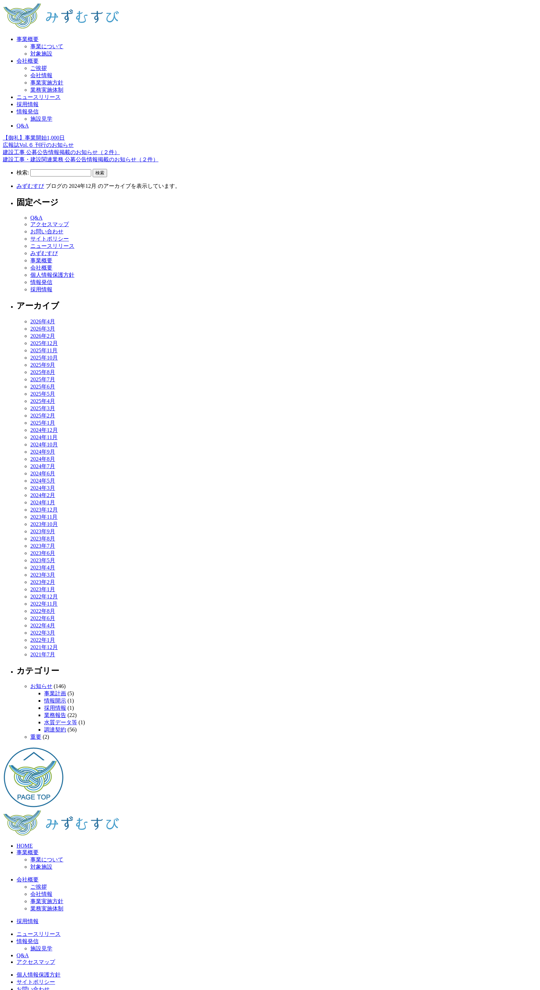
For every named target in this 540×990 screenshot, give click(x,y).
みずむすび (30, 186)
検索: (23, 172)
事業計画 (55, 693)
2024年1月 (42, 502)
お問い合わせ (46, 231)
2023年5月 (42, 560)
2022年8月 (42, 611)
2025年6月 (42, 387)
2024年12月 (44, 430)
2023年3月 (42, 575)
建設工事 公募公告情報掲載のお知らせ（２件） (61, 152)
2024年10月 (44, 444)
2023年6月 (42, 553)
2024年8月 (42, 459)
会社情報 (41, 75)
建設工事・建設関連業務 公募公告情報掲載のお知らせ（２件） (80, 159)
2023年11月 (44, 517)
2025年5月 (42, 394)
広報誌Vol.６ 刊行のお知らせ (38, 145)
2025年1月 (42, 423)
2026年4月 (42, 321)
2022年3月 (42, 633)
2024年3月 (42, 488)
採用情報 (28, 104)
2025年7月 (42, 379)
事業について (46, 46)
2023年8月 (42, 539)
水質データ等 (60, 722)
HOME (25, 846)
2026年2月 (42, 336)
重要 (35, 737)
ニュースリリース (39, 97)
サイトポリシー (49, 239)
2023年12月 (44, 510)
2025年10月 (44, 358)
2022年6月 (42, 618)
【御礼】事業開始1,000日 (34, 138)
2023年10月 (44, 524)
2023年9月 (42, 531)
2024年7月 (42, 466)
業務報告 (55, 715)
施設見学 (41, 119)
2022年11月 (44, 604)
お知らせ (41, 686)
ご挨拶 (38, 68)
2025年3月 (42, 408)
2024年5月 (42, 481)
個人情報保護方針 (52, 275)
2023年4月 (42, 567)
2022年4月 (42, 625)
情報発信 (28, 111)
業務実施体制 (46, 90)
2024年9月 (42, 452)
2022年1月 (42, 640)
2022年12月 (44, 596)
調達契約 (55, 730)
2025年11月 (44, 350)
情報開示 (55, 701)
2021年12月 (44, 647)
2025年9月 (42, 365)
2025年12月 (44, 343)
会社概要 (28, 61)
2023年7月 (42, 546)
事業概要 (28, 39)
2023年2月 (42, 582)
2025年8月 (42, 372)
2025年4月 (42, 401)
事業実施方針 (46, 82)
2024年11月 (44, 437)
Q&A (23, 126)
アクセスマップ (49, 224)
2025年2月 (42, 415)
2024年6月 (42, 473)
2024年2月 (42, 495)
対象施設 (41, 54)
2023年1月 (42, 589)
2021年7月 (42, 654)
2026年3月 (42, 329)
